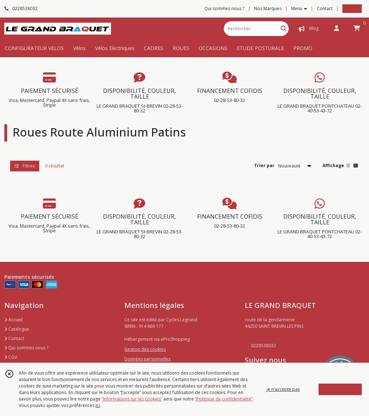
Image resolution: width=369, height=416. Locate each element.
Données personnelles (147, 359)
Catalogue (16, 329)
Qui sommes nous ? (26, 348)
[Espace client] (336, 28)
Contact (325, 8)
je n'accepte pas (283, 389)
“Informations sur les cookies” (132, 399)
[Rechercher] (283, 29)
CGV (10, 357)
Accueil (13, 320)
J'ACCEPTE (341, 389)
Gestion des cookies (145, 349)
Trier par (264, 165)
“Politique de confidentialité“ (224, 399)
